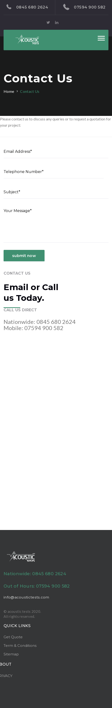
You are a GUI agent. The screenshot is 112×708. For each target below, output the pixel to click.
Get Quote (13, 637)
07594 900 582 (84, 7)
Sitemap (11, 654)
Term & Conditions (20, 645)
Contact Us (29, 91)
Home (9, 91)
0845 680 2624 (27, 7)
